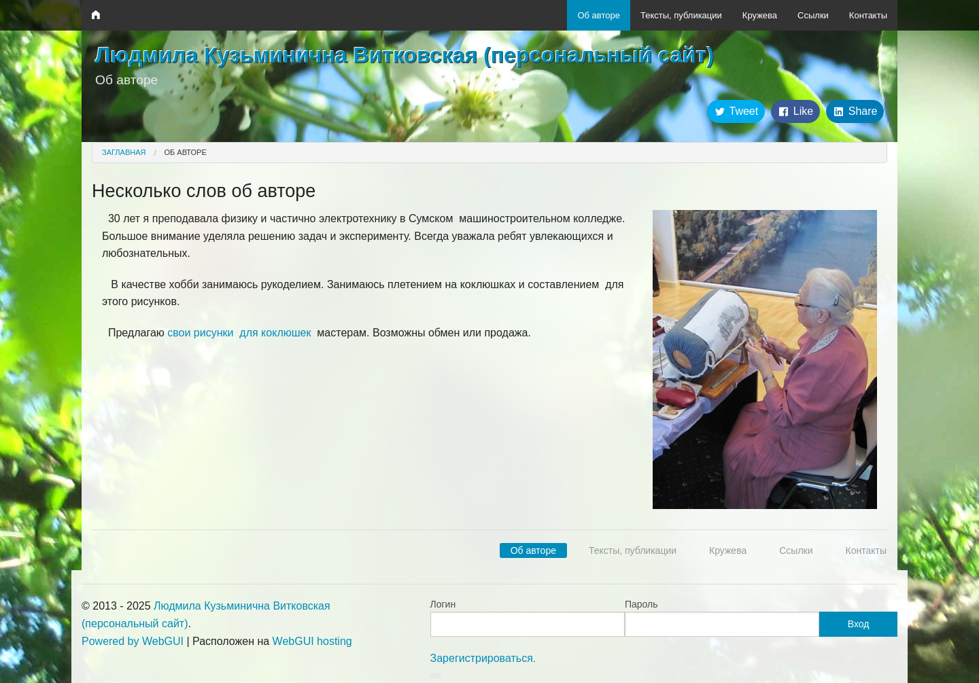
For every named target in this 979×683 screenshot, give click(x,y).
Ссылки (813, 15)
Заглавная (123, 152)
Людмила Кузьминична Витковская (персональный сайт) (404, 55)
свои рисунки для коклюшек (239, 332)
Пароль (641, 604)
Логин (443, 604)
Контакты (868, 15)
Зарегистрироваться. (483, 658)
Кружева (759, 15)
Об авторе (598, 15)
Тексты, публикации (681, 15)
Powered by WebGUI (133, 641)
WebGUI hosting (312, 641)
